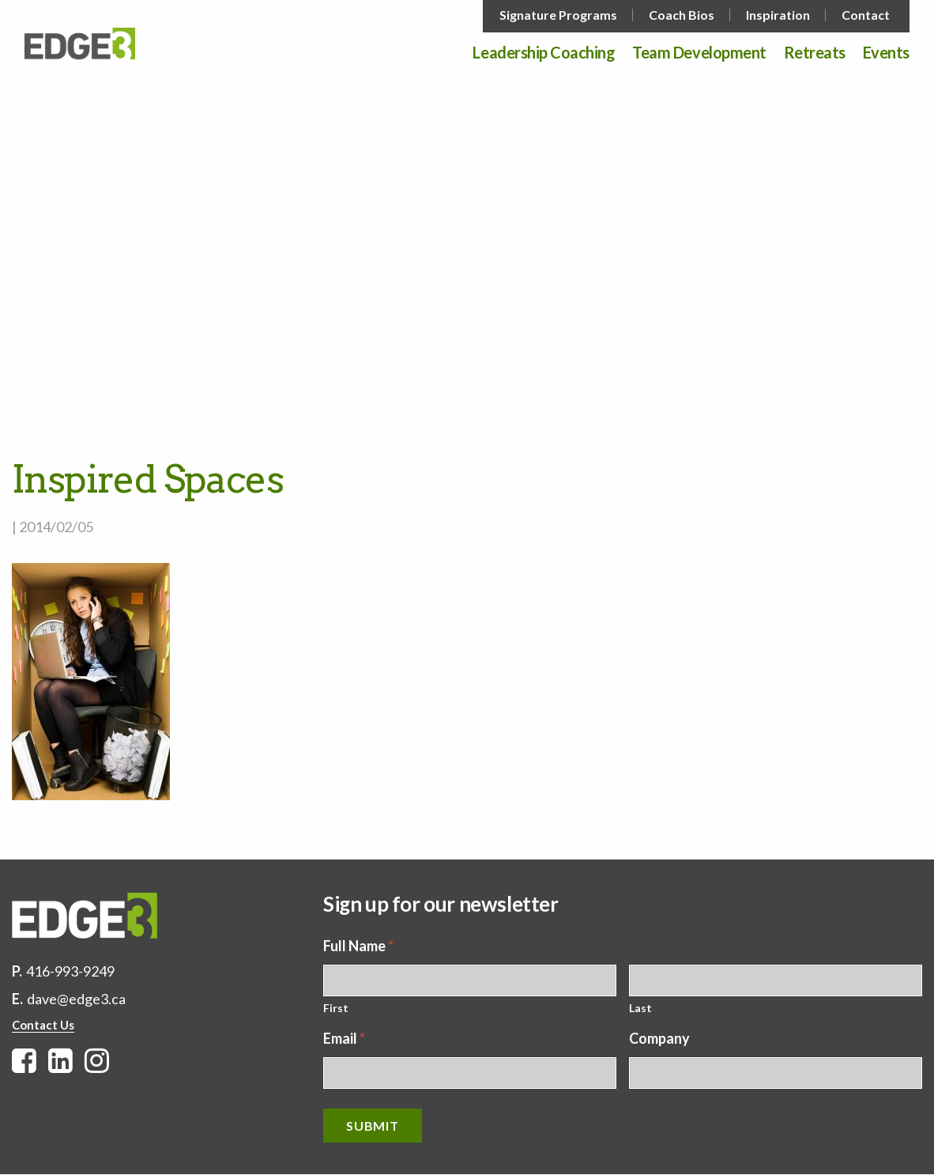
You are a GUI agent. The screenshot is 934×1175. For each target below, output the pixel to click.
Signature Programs (558, 15)
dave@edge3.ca (76, 998)
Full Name (358, 945)
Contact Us (43, 1025)
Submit (372, 1125)
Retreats (814, 53)
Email (344, 1038)
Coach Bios (681, 15)
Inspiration (778, 15)
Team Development (699, 53)
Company (659, 1038)
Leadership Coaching (544, 53)
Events (886, 53)
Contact (866, 15)
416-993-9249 (70, 971)
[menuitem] (560, 15)
